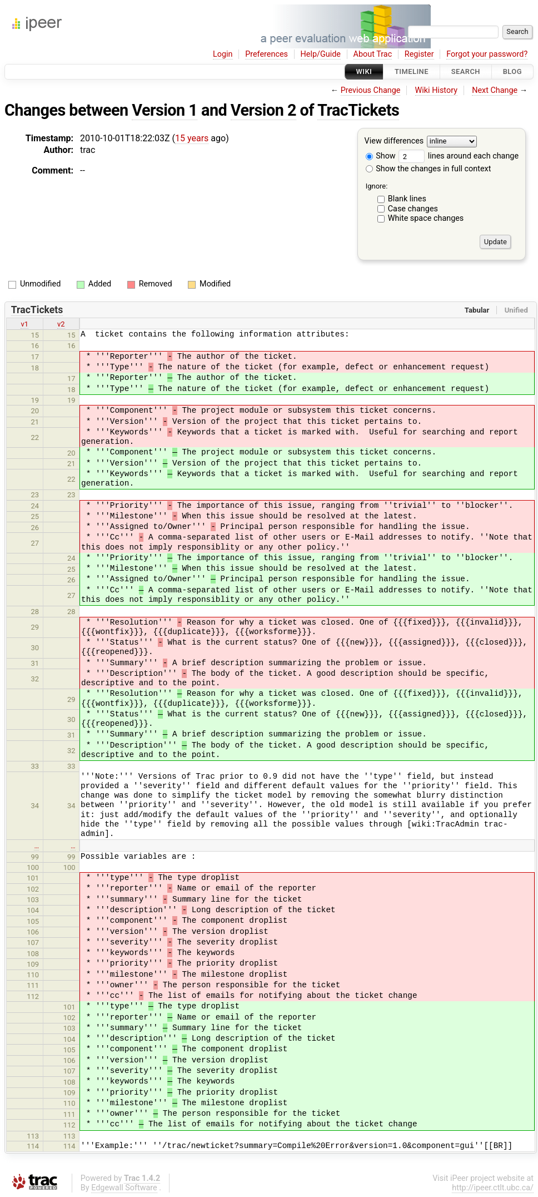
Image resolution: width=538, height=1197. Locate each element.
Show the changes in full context (428, 169)
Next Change (494, 90)
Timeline (412, 71)
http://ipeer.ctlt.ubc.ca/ (493, 1188)
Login (223, 54)
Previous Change (371, 90)
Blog (512, 71)
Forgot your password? (486, 54)
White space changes (426, 218)
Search (465, 71)
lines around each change (458, 156)
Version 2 (263, 110)
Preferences (266, 54)
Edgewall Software (124, 1188)
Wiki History (436, 90)
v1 (24, 324)
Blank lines (407, 199)
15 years (191, 138)
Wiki (364, 71)
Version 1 (164, 110)
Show (381, 156)
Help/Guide (321, 54)
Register (419, 54)
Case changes (413, 209)
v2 (61, 324)
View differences (394, 141)
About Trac (372, 54)
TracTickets (358, 110)
